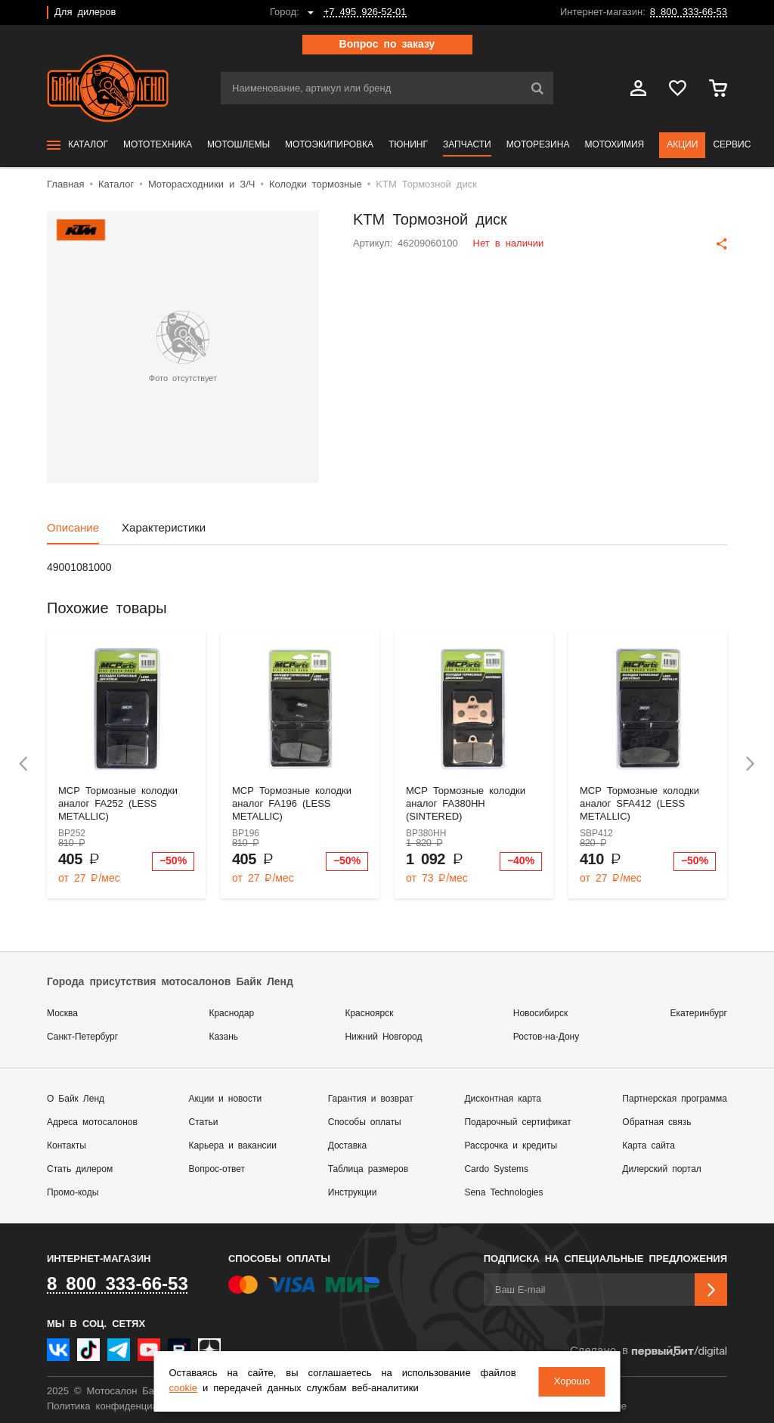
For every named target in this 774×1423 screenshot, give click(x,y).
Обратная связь (656, 1122)
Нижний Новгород (383, 1037)
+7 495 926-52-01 (365, 12)
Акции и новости (225, 1099)
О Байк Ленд (75, 1099)
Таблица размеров (368, 1169)
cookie (184, 1388)
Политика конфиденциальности (120, 1407)
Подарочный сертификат (517, 1122)
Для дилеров (85, 12)
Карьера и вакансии (233, 1146)
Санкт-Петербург (82, 1037)
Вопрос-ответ (217, 1169)
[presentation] (23, 764)
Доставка (347, 1146)
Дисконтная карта (502, 1099)
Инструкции (352, 1193)
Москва (62, 1013)
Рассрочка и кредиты (510, 1146)
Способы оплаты (364, 1122)
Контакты (66, 1146)
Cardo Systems (496, 1169)
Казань (223, 1037)
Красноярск (369, 1013)
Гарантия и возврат (370, 1099)
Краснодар (231, 1013)
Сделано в (648, 1351)
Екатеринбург (699, 1013)
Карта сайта (648, 1146)
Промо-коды (72, 1193)
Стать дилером (80, 1169)
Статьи (203, 1122)
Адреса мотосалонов (92, 1122)
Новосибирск (540, 1013)
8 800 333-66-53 (688, 12)
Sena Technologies (503, 1193)
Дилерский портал (661, 1169)
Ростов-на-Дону (546, 1037)
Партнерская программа (674, 1099)
